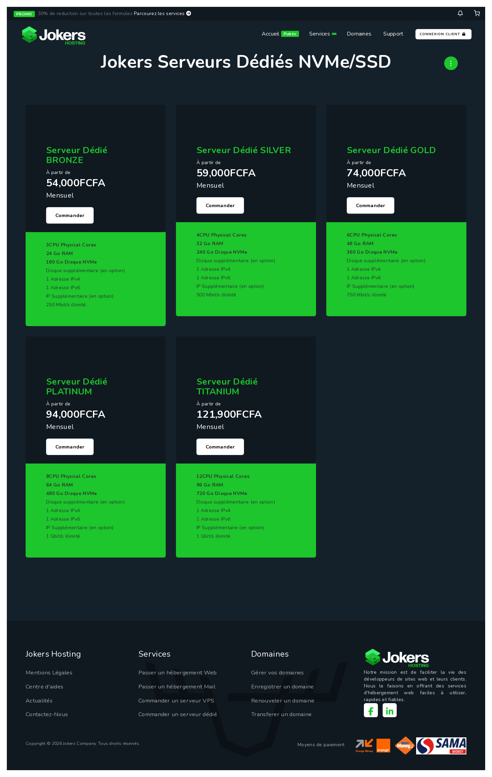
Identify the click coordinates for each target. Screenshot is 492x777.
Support (393, 34)
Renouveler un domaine (285, 704)
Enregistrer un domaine (285, 690)
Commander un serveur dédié (181, 718)
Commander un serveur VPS (179, 704)
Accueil (270, 34)
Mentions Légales (51, 676)
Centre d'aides (46, 690)
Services (319, 34)
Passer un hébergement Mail (180, 690)
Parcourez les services (162, 13)
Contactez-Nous (48, 718)
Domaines (359, 34)
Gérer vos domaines (279, 676)
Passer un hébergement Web (180, 676)
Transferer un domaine (283, 718)
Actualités (40, 704)
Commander (72, 216)
